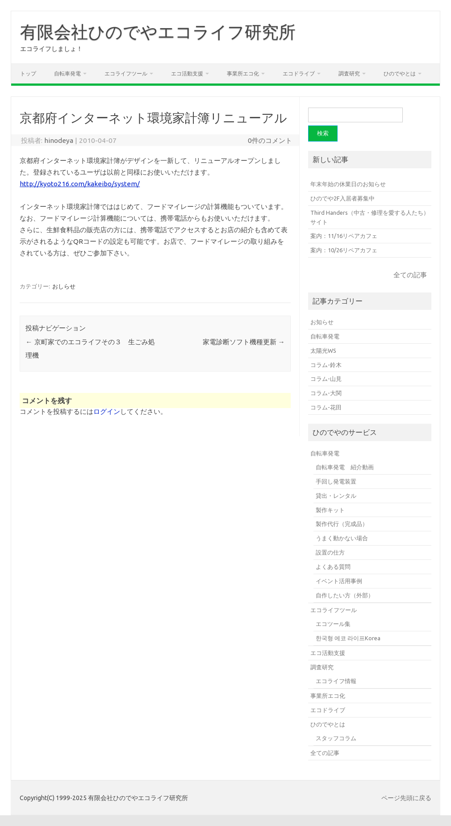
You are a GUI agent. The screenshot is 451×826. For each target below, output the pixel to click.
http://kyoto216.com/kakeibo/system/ (80, 184)
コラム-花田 (326, 407)
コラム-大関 (326, 393)
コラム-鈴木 (326, 365)
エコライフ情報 (336, 681)
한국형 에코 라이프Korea (348, 638)
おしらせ (63, 286)
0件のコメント (270, 140)
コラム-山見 (326, 378)
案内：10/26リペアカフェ (343, 250)
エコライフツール (125, 73)
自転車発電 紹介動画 (345, 467)
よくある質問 (333, 566)
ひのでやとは (400, 73)
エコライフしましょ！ (51, 48)
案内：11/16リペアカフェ (343, 236)
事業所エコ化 (243, 73)
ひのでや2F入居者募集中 (342, 198)
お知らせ (322, 322)
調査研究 (349, 73)
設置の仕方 (330, 552)
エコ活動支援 (187, 73)
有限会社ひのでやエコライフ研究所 (158, 31)
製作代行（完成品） (342, 524)
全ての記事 (410, 275)
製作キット (330, 510)
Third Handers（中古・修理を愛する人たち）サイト (369, 217)
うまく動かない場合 (342, 538)
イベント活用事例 (339, 581)
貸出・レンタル (336, 495)
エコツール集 (333, 624)
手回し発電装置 (336, 481)
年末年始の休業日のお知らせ (348, 184)
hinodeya (58, 140)
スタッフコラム (336, 738)
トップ (28, 73)
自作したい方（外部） (345, 595)
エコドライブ (299, 73)
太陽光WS (323, 350)
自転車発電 (67, 73)
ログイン (106, 411)
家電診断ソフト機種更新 (244, 342)
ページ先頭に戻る (406, 797)
